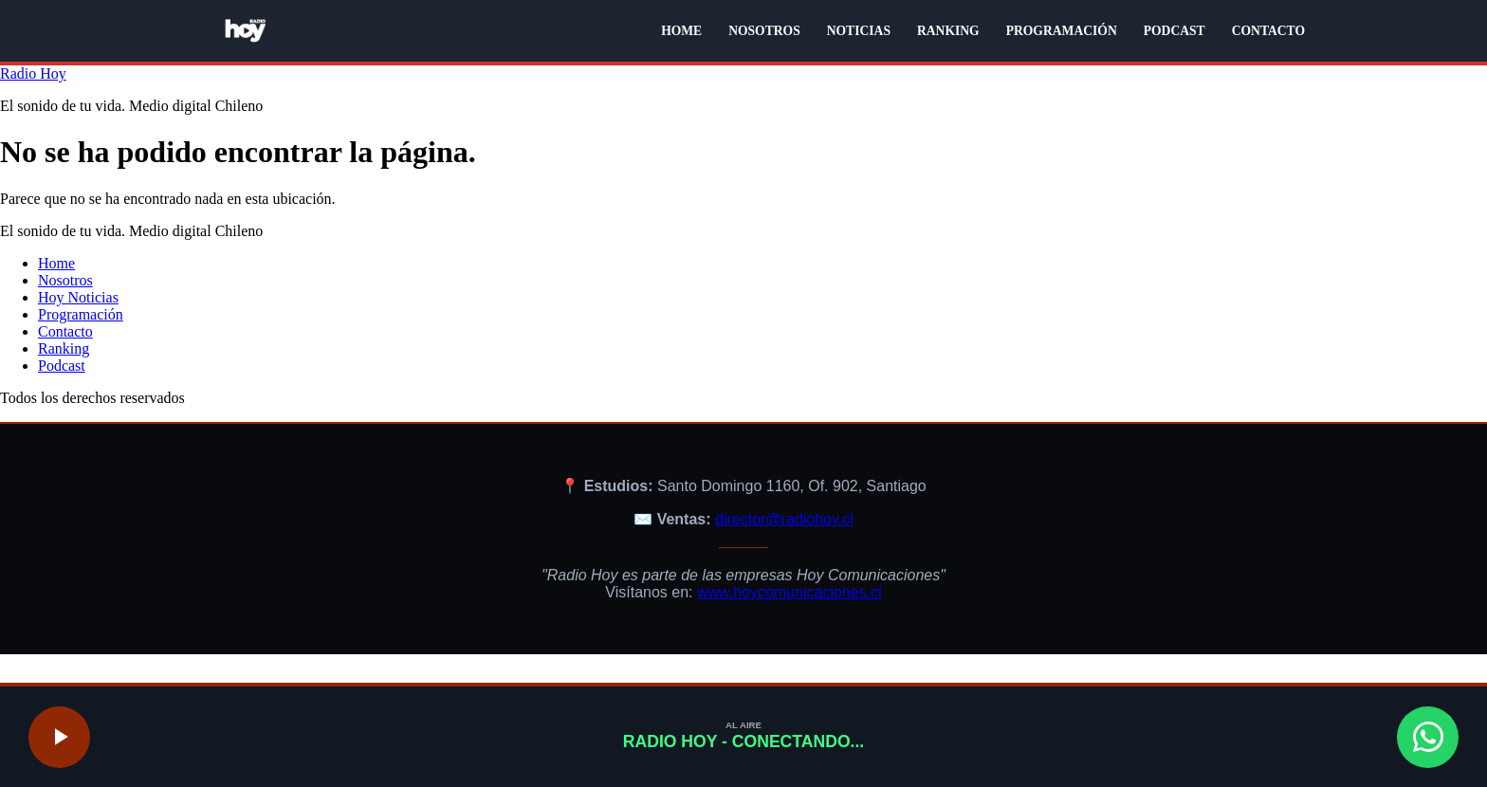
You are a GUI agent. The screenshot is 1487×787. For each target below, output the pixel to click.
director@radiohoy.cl (784, 519)
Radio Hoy (33, 73)
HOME (681, 31)
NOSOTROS (764, 31)
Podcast (61, 365)
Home (56, 263)
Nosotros (65, 280)
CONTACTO (1268, 31)
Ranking (63, 348)
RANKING (948, 31)
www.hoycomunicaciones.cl (789, 592)
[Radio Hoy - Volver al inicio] (245, 30)
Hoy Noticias (78, 297)
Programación (80, 314)
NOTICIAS (858, 31)
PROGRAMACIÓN (1061, 31)
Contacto (65, 331)
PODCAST (1174, 31)
